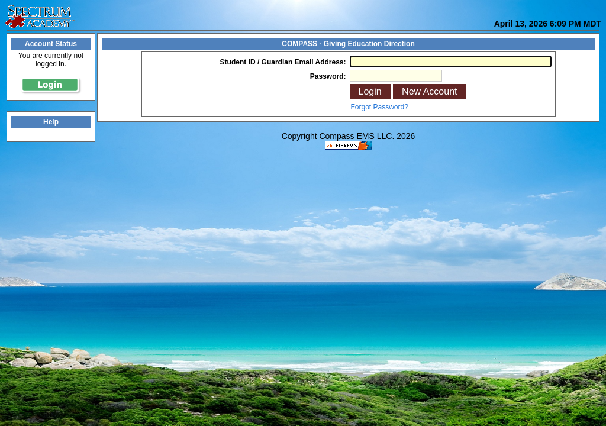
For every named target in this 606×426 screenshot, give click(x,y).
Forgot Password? (379, 107)
